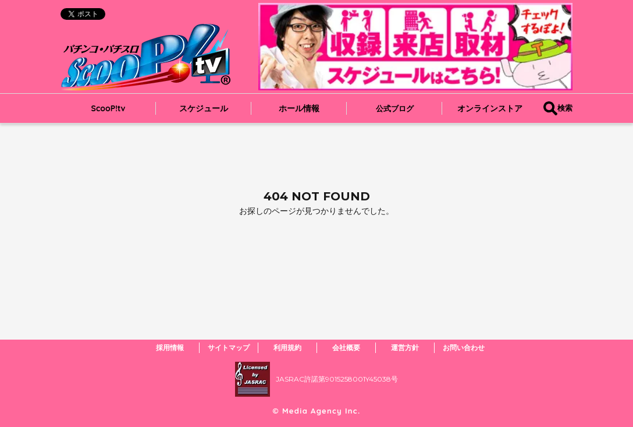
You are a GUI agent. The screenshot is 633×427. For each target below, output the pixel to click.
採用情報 (170, 347)
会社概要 (346, 347)
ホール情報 (299, 108)
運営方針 (405, 347)
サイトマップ (229, 347)
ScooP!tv (108, 108)
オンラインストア (489, 108)
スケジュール (203, 108)
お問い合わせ (464, 347)
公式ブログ (395, 108)
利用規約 (287, 347)
